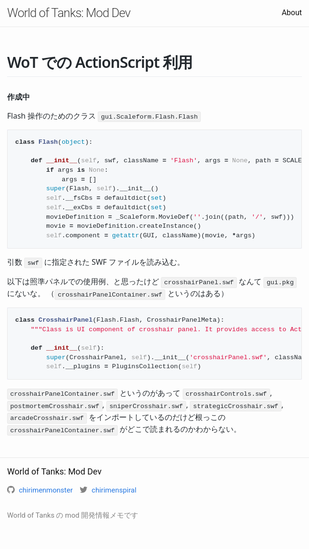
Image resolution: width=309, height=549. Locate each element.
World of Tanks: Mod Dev (69, 13)
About (291, 12)
